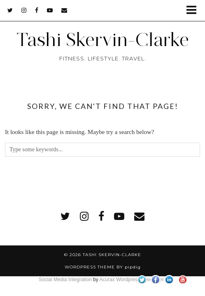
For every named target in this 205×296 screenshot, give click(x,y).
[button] (194, 10)
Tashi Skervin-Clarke (102, 39)
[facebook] (37, 10)
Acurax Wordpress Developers (132, 279)
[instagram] (24, 10)
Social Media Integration (65, 279)
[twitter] (10, 10)
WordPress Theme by (103, 267)
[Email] (64, 10)
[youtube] (50, 10)
